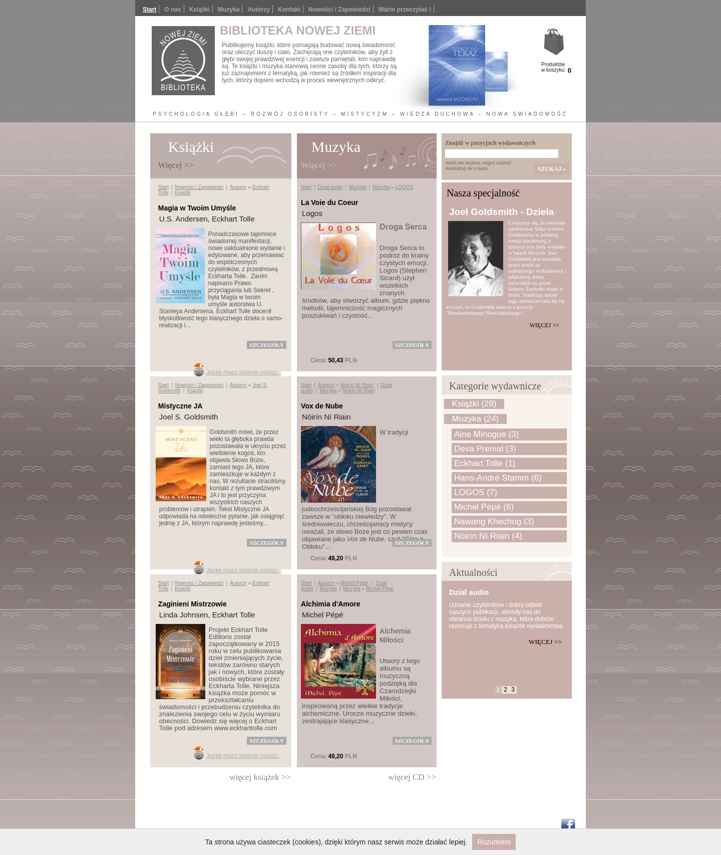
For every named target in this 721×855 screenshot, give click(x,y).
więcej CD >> (412, 777)
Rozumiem (494, 842)
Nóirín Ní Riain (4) (488, 536)
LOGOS (405, 187)
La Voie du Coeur (329, 202)
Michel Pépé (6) (484, 507)
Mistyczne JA (180, 406)
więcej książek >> (260, 777)
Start (149, 9)
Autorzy (258, 9)
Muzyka (357, 187)
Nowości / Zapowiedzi (339, 9)
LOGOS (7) (475, 492)
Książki (199, 9)
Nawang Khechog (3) (494, 521)
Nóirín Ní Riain (357, 385)
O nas (172, 9)
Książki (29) (474, 403)
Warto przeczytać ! (405, 9)
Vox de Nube (322, 406)
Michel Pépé (355, 583)
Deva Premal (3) (485, 449)
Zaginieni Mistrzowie (192, 604)
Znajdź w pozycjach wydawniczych (490, 142)
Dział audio (330, 187)
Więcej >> (544, 325)
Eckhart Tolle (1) (485, 463)
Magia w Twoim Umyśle (197, 208)
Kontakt (289, 9)
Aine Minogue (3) (486, 434)
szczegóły (266, 345)
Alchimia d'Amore (330, 604)
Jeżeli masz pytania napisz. (242, 372)
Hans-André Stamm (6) (498, 478)
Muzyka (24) (475, 418)
